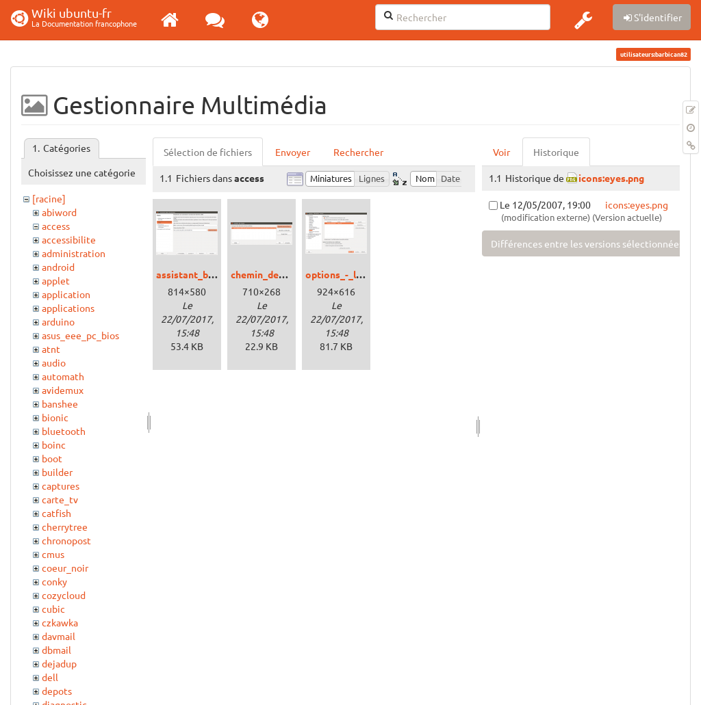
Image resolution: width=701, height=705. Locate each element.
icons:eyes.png (611, 178)
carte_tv (60, 499)
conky (54, 581)
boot (52, 458)
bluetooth (64, 431)
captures (60, 485)
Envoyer (292, 152)
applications (68, 308)
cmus (53, 554)
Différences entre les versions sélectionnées (587, 243)
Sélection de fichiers (208, 152)
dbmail (56, 649)
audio (54, 362)
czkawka (60, 622)
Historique (556, 152)
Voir (501, 152)
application (66, 294)
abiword (59, 212)
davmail (58, 636)
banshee (60, 403)
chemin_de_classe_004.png (291, 274)
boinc (54, 444)
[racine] (49, 198)
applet (56, 280)
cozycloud (64, 595)
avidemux (63, 390)
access (56, 226)
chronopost (66, 540)
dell (50, 677)
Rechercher (358, 152)
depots (57, 690)
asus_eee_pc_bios (80, 335)
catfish (56, 513)
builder (57, 472)
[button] (583, 20)
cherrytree (65, 526)
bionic (55, 417)
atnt (51, 349)
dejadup (59, 663)
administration (73, 253)
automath (63, 376)
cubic (53, 608)
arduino (58, 321)
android (58, 267)
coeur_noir (65, 567)
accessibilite (69, 239)
